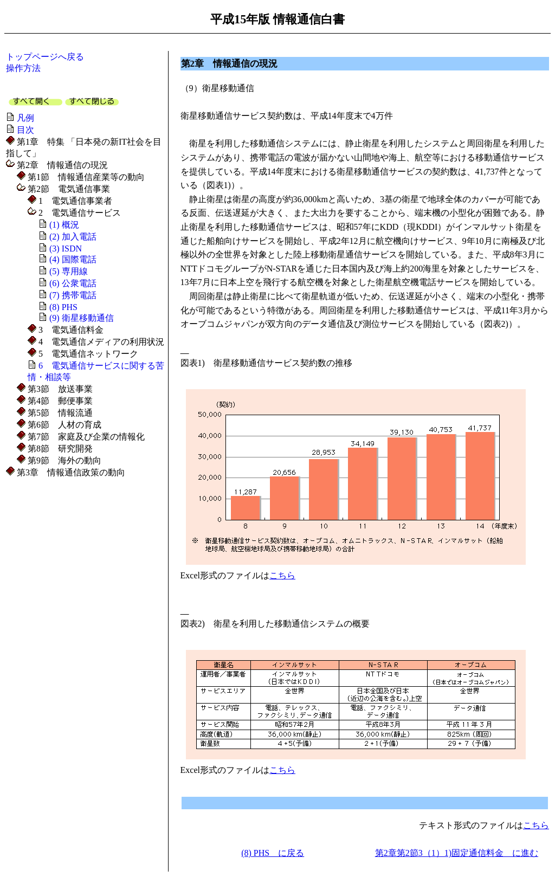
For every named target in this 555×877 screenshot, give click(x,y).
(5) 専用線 (68, 271)
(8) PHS (63, 307)
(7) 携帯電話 (72, 295)
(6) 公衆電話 (72, 283)
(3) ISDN (65, 248)
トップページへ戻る (45, 56)
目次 (25, 129)
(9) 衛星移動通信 (81, 318)
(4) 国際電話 (72, 259)
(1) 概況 (64, 224)
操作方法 (23, 68)
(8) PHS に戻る (272, 852)
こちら (282, 575)
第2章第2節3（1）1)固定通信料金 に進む (456, 852)
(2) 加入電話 (72, 236)
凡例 (25, 117)
